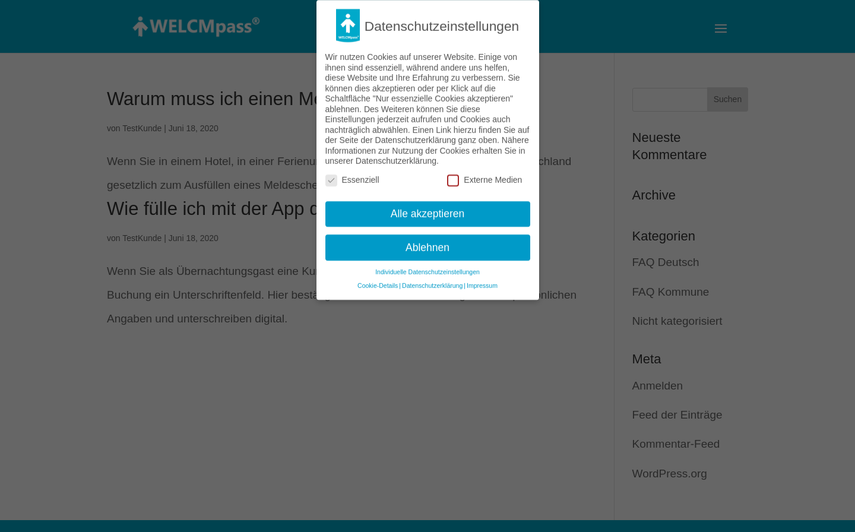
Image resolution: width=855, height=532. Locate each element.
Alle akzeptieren (428, 207)
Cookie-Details (377, 279)
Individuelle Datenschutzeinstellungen (427, 266)
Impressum (482, 279)
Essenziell (352, 174)
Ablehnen (427, 241)
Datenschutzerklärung (432, 279)
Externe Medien (484, 174)
